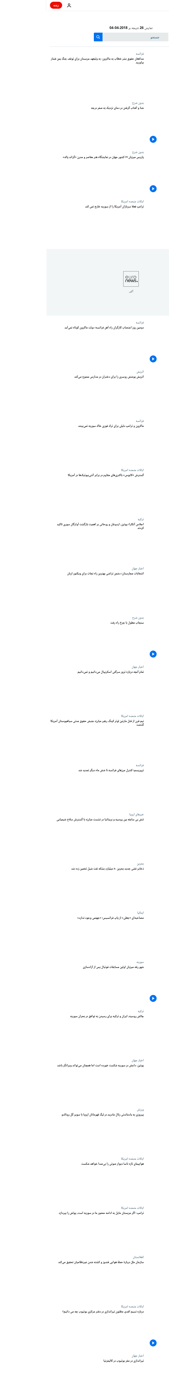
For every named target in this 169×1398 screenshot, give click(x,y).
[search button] (51, 37)
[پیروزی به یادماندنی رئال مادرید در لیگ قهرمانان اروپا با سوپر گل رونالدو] (50, 1132)
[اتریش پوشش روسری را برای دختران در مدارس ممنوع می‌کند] (50, 394)
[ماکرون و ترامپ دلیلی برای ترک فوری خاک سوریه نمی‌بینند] (50, 443)
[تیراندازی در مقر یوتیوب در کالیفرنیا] (50, 1378)
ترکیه (94, 519)
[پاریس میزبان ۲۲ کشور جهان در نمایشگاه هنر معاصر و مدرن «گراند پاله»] (50, 175)
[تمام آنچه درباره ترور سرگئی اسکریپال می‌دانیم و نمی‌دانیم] (50, 689)
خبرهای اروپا (90, 814)
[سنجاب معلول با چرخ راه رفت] (50, 640)
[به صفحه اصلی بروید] (153, 5)
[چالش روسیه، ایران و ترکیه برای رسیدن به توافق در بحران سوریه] (50, 1034)
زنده (9, 5)
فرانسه (93, 54)
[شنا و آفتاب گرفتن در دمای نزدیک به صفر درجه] (50, 125)
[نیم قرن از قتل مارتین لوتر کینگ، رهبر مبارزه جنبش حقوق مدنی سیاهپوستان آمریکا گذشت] (50, 739)
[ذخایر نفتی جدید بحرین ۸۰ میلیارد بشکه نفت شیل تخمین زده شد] (50, 886)
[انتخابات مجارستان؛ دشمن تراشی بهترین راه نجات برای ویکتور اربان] (50, 591)
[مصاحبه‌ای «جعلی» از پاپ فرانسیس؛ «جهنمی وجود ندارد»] (50, 935)
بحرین (93, 863)
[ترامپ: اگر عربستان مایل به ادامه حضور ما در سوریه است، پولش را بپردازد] (50, 1230)
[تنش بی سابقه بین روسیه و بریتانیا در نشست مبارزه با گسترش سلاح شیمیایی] (50, 837)
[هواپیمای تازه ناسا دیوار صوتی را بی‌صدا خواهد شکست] (50, 1181)
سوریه (93, 962)
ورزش (93, 1109)
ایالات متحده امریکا (86, 201)
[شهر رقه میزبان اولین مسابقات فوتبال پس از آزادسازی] (50, 985)
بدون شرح (91, 103)
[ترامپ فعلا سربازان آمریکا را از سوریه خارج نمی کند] (50, 224)
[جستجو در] (84, 37)
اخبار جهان (91, 568)
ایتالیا (94, 913)
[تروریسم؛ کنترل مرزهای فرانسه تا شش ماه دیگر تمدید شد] (50, 788)
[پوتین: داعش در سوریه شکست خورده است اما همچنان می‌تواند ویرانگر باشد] (50, 1083)
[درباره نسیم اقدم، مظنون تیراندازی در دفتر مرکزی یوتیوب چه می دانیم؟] (50, 1329)
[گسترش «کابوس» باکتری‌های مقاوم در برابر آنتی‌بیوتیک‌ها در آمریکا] (50, 493)
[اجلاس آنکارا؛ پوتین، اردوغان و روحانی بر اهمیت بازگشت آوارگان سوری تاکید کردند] (50, 542)
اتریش (93, 371)
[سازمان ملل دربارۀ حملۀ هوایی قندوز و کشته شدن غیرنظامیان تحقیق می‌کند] (50, 1280)
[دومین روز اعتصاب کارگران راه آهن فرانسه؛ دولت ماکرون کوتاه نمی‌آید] (50, 345)
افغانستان (91, 1257)
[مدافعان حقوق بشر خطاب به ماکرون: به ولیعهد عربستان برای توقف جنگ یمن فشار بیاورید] (50, 76)
